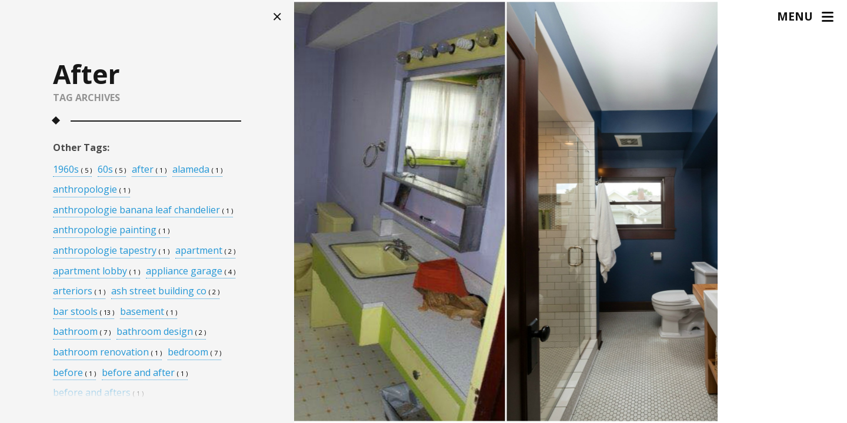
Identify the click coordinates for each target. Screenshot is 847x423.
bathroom (82, 332)
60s (112, 170)
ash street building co (165, 291)
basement (148, 312)
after (149, 170)
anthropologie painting (111, 230)
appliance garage (190, 271)
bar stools (83, 312)
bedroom (194, 352)
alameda (197, 170)
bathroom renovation (107, 352)
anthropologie (91, 190)
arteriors (79, 291)
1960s (72, 170)
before (74, 373)
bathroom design (161, 332)
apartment (205, 251)
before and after (145, 373)
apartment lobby (96, 271)
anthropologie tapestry (111, 251)
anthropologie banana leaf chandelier (143, 210)
